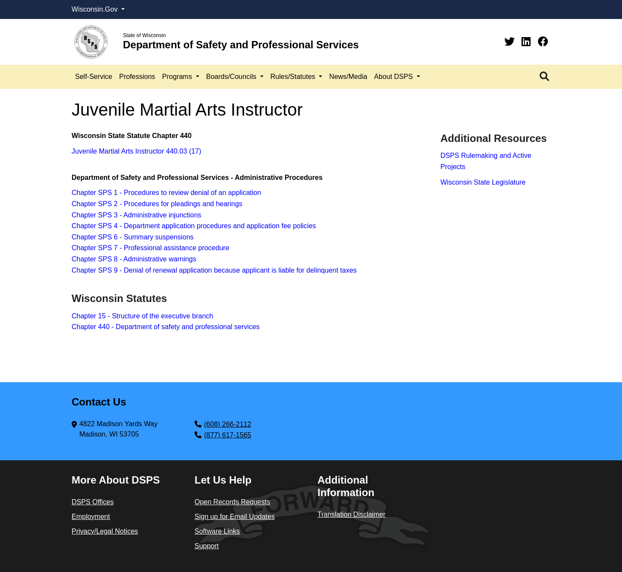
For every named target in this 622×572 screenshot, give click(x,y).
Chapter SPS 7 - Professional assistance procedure (150, 247)
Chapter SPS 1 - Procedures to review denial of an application (166, 192)
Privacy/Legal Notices (105, 531)
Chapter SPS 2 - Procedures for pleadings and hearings (157, 203)
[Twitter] (511, 41)
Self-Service (93, 76)
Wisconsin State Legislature (482, 182)
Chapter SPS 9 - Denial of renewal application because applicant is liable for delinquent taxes (214, 270)
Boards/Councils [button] (232, 76)
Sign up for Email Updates (235, 516)
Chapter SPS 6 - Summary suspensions (133, 237)
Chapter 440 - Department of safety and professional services (166, 326)
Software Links (217, 531)
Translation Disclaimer (351, 514)
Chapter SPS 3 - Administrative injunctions (136, 215)
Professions (137, 76)
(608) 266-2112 (227, 424)
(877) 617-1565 (227, 435)
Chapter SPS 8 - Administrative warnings (134, 259)
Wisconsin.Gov (95, 9)
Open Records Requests (232, 502)
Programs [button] (178, 76)
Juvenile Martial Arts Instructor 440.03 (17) (136, 151)
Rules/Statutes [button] (293, 76)
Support (207, 546)
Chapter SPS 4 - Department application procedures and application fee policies (194, 225)
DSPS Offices (93, 502)
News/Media (348, 76)
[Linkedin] (527, 41)
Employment (91, 516)
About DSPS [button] (394, 76)
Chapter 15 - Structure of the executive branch (142, 316)
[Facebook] (543, 41)
